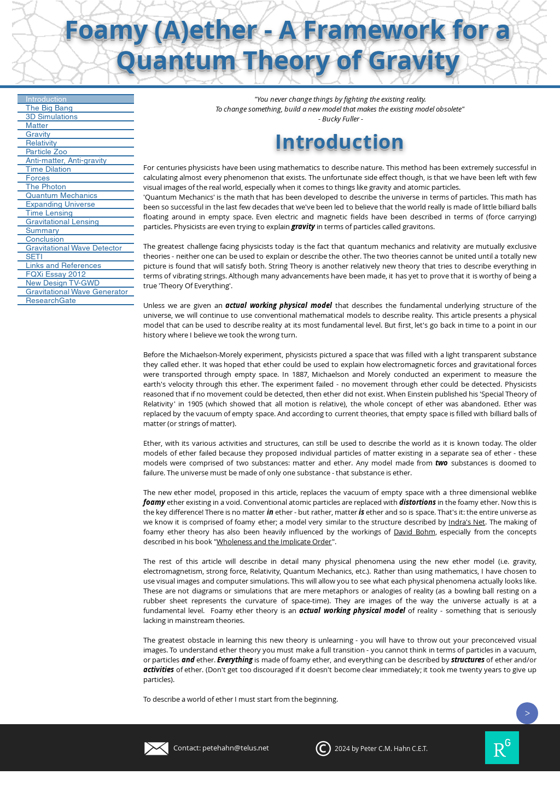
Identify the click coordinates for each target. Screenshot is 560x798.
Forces (38, 178)
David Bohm (414, 532)
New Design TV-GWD (63, 283)
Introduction (46, 99)
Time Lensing (49, 213)
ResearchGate (51, 300)
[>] (527, 713)
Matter (37, 125)
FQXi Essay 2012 (56, 274)
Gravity (38, 134)
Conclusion (45, 239)
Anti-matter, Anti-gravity (66, 160)
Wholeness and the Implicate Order (274, 541)
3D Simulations (52, 116)
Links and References (63, 265)
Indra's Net (466, 522)
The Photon (46, 186)
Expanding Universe (60, 204)
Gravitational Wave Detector (74, 248)
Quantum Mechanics (61, 195)
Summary (42, 230)
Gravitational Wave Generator (77, 291)
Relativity (41, 143)
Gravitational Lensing (62, 221)
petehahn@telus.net (235, 748)
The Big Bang (49, 108)
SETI (34, 256)
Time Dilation (48, 169)
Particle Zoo (46, 151)
